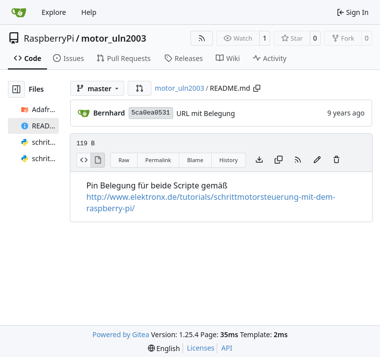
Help (88, 12)
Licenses (201, 348)
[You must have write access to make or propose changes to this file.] (336, 160)
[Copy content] (278, 160)
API (226, 348)
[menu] (164, 348)
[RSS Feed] (201, 38)
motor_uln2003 (113, 38)
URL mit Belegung (206, 113)
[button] (139, 88)
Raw (123, 160)
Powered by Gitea (121, 334)
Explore (54, 12)
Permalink (158, 160)
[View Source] (83, 160)
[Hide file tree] (16, 89)
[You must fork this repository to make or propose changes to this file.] (317, 160)
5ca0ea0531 (151, 113)
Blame (195, 160)
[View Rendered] (98, 160)
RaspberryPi (49, 38)
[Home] (19, 12)
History (228, 160)
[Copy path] (256, 88)
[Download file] (259, 160)
